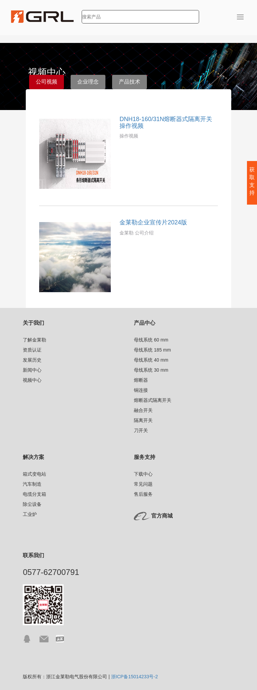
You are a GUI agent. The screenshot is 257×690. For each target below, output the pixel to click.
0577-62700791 (51, 572)
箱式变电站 (34, 474)
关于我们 (33, 323)
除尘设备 (32, 504)
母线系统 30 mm (151, 370)
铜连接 (141, 390)
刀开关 (141, 430)
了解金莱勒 (34, 339)
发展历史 (32, 360)
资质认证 (32, 350)
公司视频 (46, 82)
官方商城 (162, 516)
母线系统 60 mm (151, 339)
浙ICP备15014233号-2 (134, 676)
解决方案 (33, 457)
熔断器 (141, 380)
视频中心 (32, 380)
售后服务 (143, 494)
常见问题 (143, 484)
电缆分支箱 (34, 494)
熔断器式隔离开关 (152, 400)
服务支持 (144, 457)
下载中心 (143, 474)
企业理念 (88, 82)
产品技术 (129, 82)
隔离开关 (143, 420)
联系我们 (33, 555)
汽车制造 (32, 484)
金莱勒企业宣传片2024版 (153, 222)
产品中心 (144, 323)
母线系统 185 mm (152, 350)
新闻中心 (32, 370)
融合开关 (143, 410)
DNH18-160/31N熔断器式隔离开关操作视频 (165, 122)
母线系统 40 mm (151, 360)
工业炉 (30, 514)
